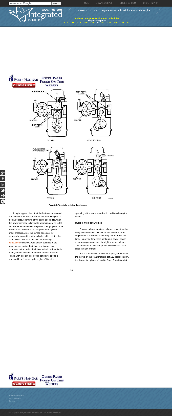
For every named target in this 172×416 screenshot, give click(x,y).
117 (66, 22)
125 (115, 22)
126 (122, 22)
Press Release (15, 398)
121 (92, 22)
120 (85, 22)
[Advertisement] (80, 50)
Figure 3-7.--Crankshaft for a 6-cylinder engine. (126, 10)
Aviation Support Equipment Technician (97, 18)
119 (79, 22)
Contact (12, 401)
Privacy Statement (16, 395)
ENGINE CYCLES (87, 10)
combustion (14, 242)
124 (109, 22)
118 (72, 22)
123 (102, 22)
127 (129, 22)
